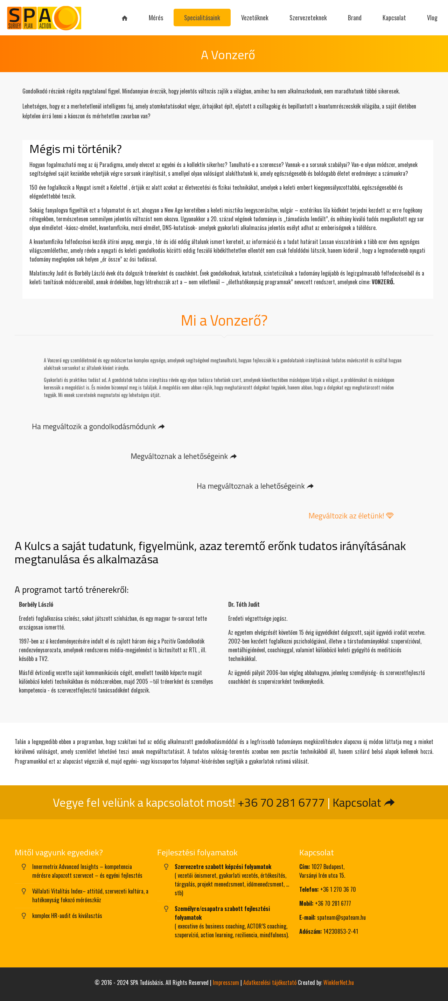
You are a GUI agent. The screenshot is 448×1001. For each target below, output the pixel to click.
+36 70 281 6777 (281, 802)
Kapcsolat (364, 802)
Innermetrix (44, 866)
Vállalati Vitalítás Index (57, 891)
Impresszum (226, 982)
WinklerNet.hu (338, 982)
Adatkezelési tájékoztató (269, 982)
